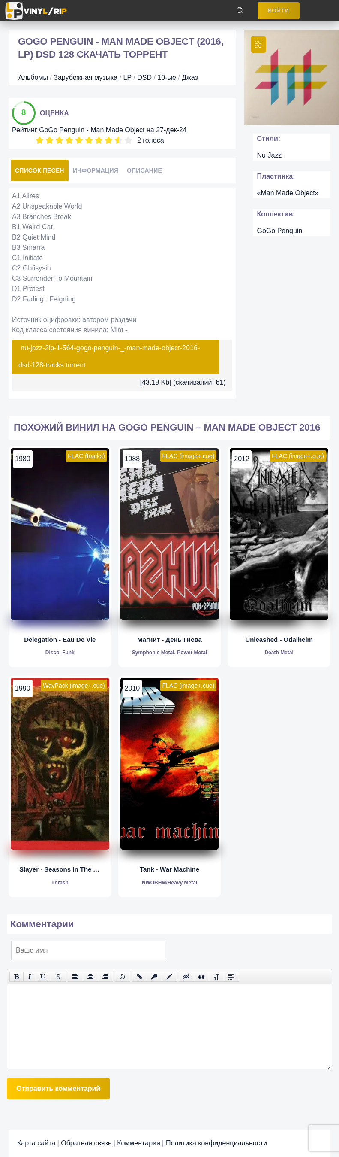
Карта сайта (36, 1143)
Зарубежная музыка (85, 77)
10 (128, 140)
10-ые (166, 77)
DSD (144, 77)
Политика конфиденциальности (216, 1143)
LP (127, 77)
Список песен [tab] (39, 170)
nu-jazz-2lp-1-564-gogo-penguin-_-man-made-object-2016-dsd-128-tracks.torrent (109, 356)
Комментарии (138, 1143)
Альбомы (33, 77)
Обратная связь (86, 1143)
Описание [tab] (144, 170)
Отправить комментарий (58, 1088)
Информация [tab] (95, 170)
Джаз (190, 77)
